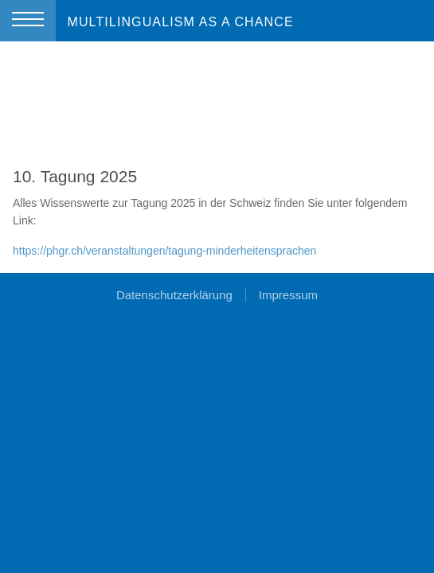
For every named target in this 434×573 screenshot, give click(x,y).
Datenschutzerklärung (174, 295)
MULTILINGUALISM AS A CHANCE (180, 22)
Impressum (288, 295)
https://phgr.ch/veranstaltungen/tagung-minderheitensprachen (164, 250)
